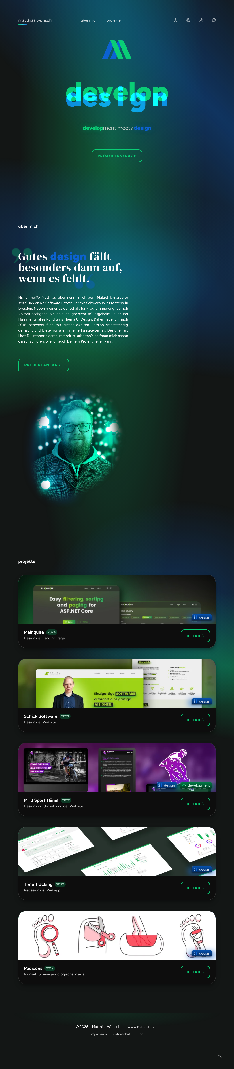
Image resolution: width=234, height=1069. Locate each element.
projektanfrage (43, 365)
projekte (114, 20)
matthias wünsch (35, 20)
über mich (89, 20)
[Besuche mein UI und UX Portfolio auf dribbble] (175, 21)
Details (195, 636)
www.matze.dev (141, 1026)
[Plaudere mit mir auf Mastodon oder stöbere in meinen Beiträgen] (214, 21)
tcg (141, 1034)
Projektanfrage (117, 156)
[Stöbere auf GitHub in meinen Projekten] (188, 21)
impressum (98, 1034)
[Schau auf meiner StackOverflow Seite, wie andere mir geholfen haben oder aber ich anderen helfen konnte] (201, 21)
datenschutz (122, 1034)
